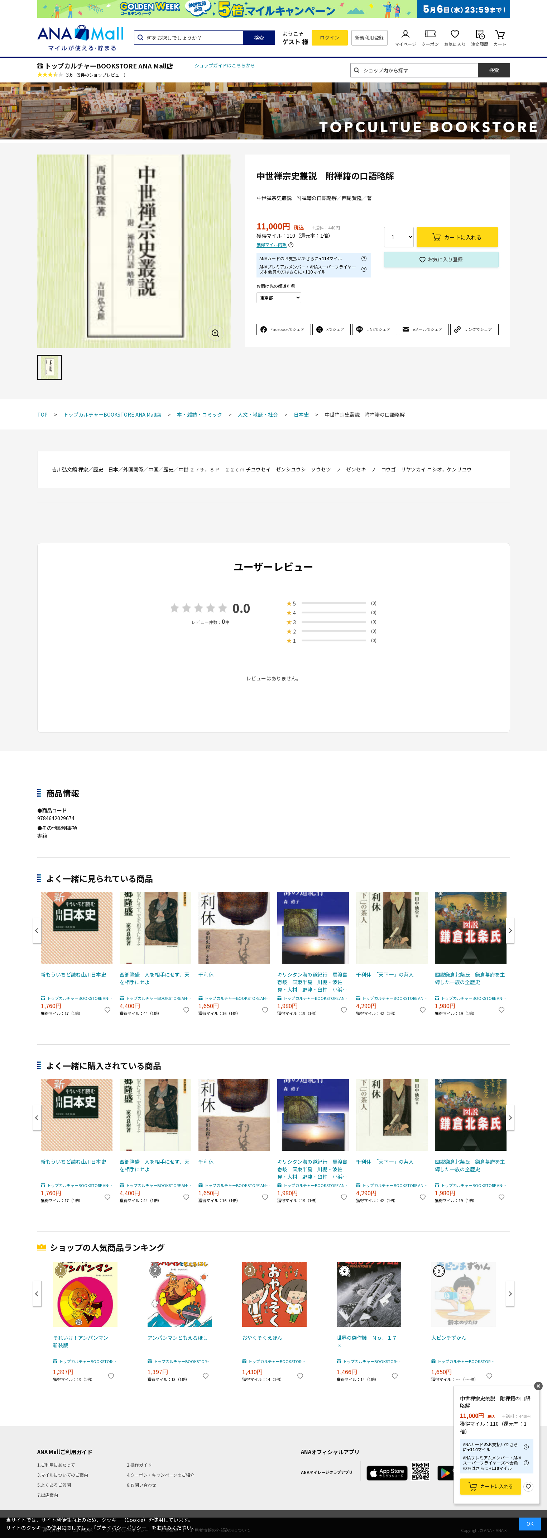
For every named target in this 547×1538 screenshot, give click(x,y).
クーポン (430, 44)
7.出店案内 (47, 1495)
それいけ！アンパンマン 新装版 (83, 1341)
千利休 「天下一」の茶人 (385, 974)
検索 (259, 37)
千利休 (205, 974)
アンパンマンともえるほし (178, 1337)
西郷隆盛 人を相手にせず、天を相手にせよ (154, 978)
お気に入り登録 (445, 259)
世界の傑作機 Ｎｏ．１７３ (367, 1341)
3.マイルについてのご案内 (62, 1475)
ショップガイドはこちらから (225, 65)
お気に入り (455, 44)
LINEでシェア (378, 329)
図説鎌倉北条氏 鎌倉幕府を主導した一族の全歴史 (470, 978)
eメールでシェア (427, 329)
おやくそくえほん (262, 1337)
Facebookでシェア (287, 329)
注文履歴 (479, 44)
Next (510, 931)
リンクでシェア (478, 329)
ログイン (329, 37)
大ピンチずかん (448, 1337)
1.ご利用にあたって (56, 1465)
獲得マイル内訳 (271, 244)
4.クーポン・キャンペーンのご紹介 (161, 1475)
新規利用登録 (369, 37)
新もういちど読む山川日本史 (73, 974)
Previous (37, 931)
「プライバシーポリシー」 (121, 1527)
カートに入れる (496, 1486)
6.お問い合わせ (141, 1485)
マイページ (405, 44)
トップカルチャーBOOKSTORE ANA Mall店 (109, 65)
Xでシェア (335, 329)
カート (500, 44)
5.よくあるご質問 (54, 1485)
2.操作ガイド (139, 1465)
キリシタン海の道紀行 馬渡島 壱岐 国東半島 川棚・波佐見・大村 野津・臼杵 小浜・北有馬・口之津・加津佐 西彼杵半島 (313, 982)
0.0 (241, 608)
